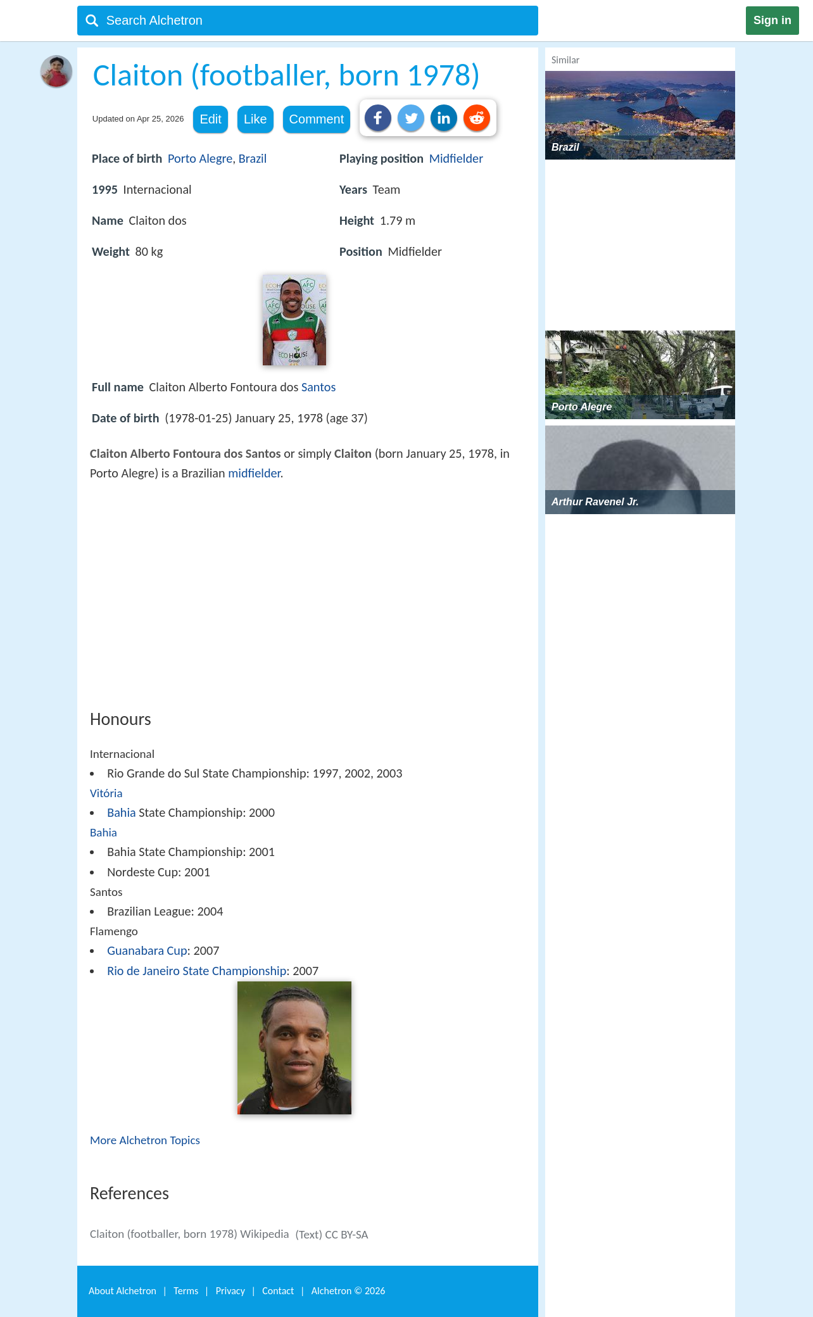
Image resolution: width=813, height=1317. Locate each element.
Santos (318, 386)
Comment (316, 119)
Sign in (772, 20)
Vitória (106, 793)
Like (255, 119)
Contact (278, 1291)
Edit (210, 119)
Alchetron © (349, 1291)
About (122, 1291)
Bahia (121, 812)
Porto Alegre (200, 158)
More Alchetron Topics (145, 1140)
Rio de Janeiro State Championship (196, 970)
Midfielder (456, 158)
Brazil (253, 158)
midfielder (254, 473)
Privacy (230, 1291)
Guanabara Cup (147, 950)
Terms (185, 1291)
